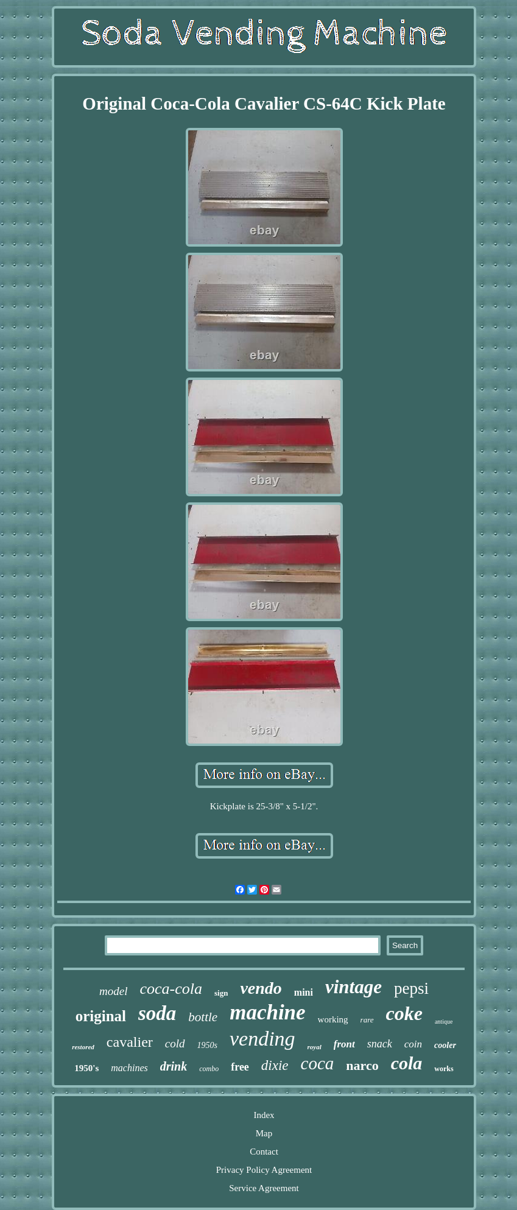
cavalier (130, 1042)
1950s (207, 1045)
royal (315, 1046)
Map (264, 1133)
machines (129, 1068)
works (443, 1068)
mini (303, 992)
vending (262, 1038)
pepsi (411, 988)
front (344, 1044)
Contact (264, 1151)
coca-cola (170, 988)
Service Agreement (264, 1188)
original (101, 1016)
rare (367, 1019)
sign (221, 992)
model (113, 991)
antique (443, 1021)
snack (379, 1044)
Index (263, 1115)
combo (209, 1068)
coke (404, 1013)
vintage (353, 986)
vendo (260, 988)
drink (173, 1066)
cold (175, 1043)
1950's (86, 1068)
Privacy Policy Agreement (264, 1170)
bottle (202, 1017)
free (240, 1067)
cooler (445, 1045)
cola (407, 1063)
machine (267, 1012)
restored (83, 1046)
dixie (275, 1065)
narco (362, 1065)
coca (317, 1063)
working (333, 1019)
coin (413, 1044)
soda (157, 1013)
